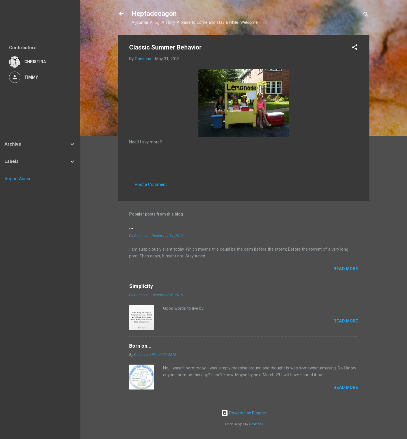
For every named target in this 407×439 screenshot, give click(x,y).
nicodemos (256, 424)
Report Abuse (18, 178)
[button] (354, 48)
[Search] (366, 15)
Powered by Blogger (243, 413)
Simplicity (141, 286)
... (131, 227)
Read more (346, 268)
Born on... (140, 346)
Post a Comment (151, 184)
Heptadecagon (154, 14)
